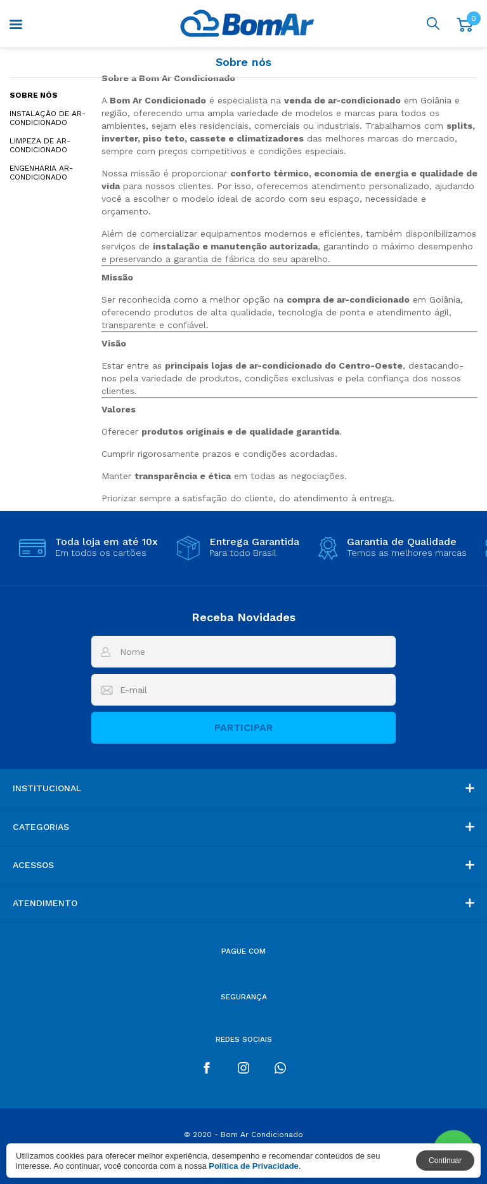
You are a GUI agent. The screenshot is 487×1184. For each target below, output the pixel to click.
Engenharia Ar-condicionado (41, 172)
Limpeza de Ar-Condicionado (40, 145)
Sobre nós (34, 95)
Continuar (445, 1160)
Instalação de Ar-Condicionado (48, 118)
